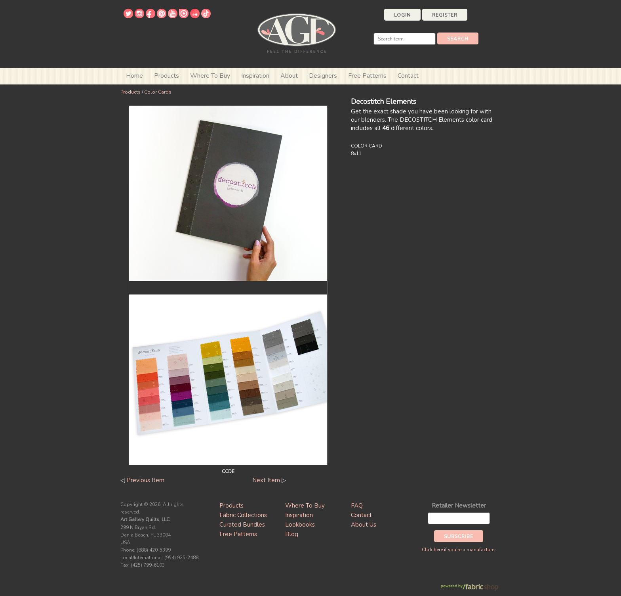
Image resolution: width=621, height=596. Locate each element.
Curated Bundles (242, 525)
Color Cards (157, 92)
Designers (323, 75)
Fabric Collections (243, 515)
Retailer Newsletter (459, 506)
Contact (408, 75)
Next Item (266, 480)
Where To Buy (305, 506)
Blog (291, 534)
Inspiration (255, 75)
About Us (363, 525)
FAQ (357, 506)
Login (402, 15)
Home (134, 75)
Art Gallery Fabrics (296, 32)
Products (130, 92)
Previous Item (145, 480)
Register (444, 15)
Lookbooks (300, 525)
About (289, 75)
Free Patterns (367, 75)
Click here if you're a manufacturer (459, 549)
